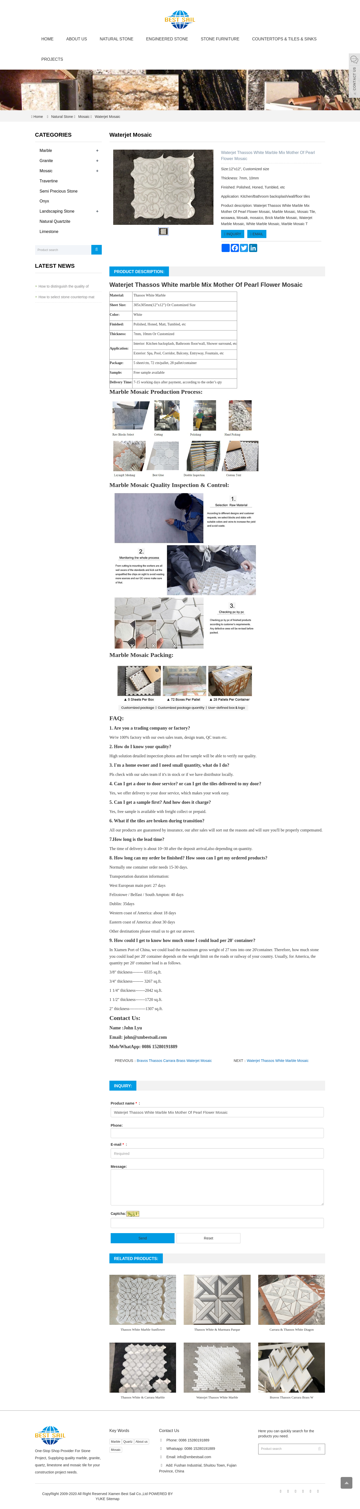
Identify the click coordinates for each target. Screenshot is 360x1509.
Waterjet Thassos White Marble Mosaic (278, 1061)
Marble (46, 150)
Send (142, 1238)
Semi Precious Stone (59, 191)
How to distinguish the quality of (64, 286)
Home (47, 39)
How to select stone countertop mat (66, 297)
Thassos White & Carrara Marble (143, 1397)
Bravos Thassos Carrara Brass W (291, 1397)
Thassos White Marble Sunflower (143, 1329)
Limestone (49, 231)
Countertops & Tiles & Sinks (284, 39)
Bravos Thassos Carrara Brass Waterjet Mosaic (174, 1061)
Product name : (125, 1103)
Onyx (44, 201)
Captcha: (118, 1214)
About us (76, 39)
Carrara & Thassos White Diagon (291, 1329)
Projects (52, 59)
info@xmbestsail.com (194, 1457)
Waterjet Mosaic (107, 117)
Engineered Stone (167, 39)
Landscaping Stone (57, 211)
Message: (119, 1167)
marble (190, 284)
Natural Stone (116, 39)
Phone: (117, 1125)
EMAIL (256, 234)
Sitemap (112, 1499)
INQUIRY (232, 234)
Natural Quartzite (55, 221)
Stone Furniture (220, 39)
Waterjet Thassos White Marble (217, 1397)
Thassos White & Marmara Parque (217, 1329)
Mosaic (84, 117)
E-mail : (119, 1144)
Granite (46, 161)
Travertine (49, 181)
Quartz (128, 1441)
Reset (208, 1238)
